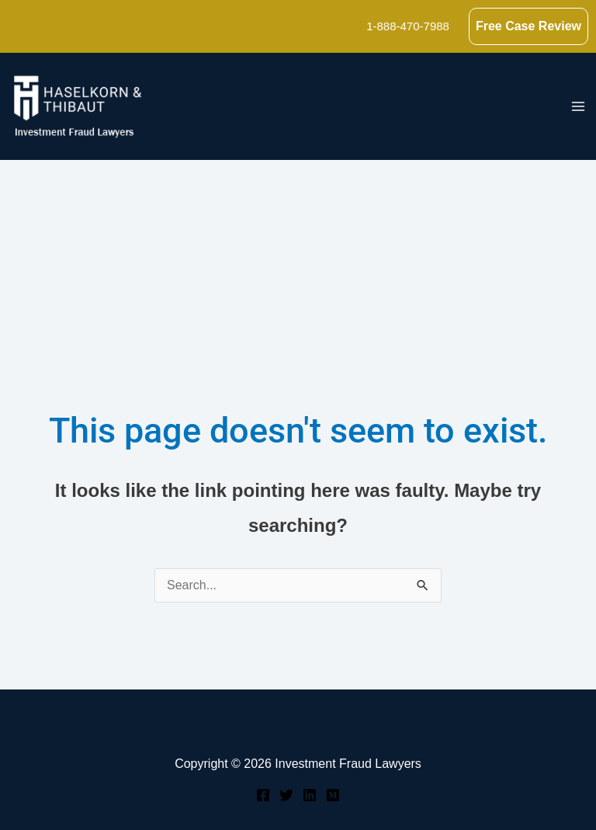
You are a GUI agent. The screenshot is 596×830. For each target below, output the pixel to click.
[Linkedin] (310, 795)
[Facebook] (263, 795)
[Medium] (333, 795)
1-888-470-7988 (407, 26)
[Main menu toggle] (578, 106)
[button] (528, 26)
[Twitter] (286, 795)
